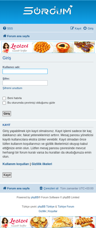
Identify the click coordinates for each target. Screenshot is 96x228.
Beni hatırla (12, 98)
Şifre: (6, 78)
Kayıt (7, 175)
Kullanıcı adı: (11, 67)
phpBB (35, 197)
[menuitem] (8, 28)
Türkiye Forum (66, 206)
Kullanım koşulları (16, 164)
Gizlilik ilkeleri (41, 164)
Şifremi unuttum (12, 88)
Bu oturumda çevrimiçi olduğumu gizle (29, 102)
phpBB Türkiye (46, 206)
